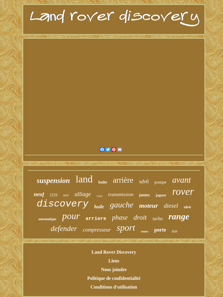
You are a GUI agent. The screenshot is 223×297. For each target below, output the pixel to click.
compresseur (97, 230)
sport (126, 228)
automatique (47, 219)
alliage (83, 194)
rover (183, 191)
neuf (39, 194)
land (84, 179)
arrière (123, 180)
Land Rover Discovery (113, 252)
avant (181, 179)
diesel (171, 205)
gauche (121, 204)
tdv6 (187, 207)
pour (71, 216)
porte (160, 230)
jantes (144, 195)
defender (64, 228)
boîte (102, 182)
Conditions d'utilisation (114, 286)
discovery (62, 204)
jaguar (161, 195)
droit (140, 217)
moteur (148, 205)
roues (144, 231)
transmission (121, 194)
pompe (160, 182)
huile (99, 206)
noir (66, 195)
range (178, 216)
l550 (174, 231)
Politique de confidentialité (113, 278)
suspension (53, 180)
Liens (113, 260)
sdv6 (144, 181)
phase (120, 217)
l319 (53, 195)
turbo (157, 218)
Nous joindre (114, 269)
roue (99, 196)
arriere (96, 218)
